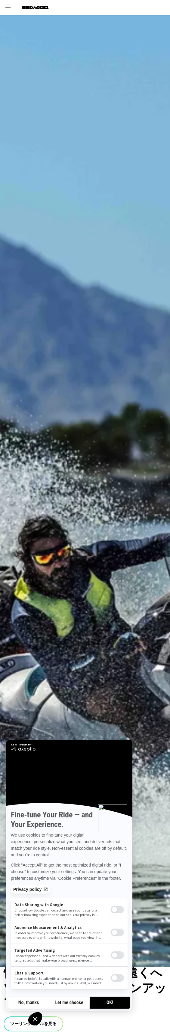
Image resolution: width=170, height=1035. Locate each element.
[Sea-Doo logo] (35, 7)
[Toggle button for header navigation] (8, 7)
